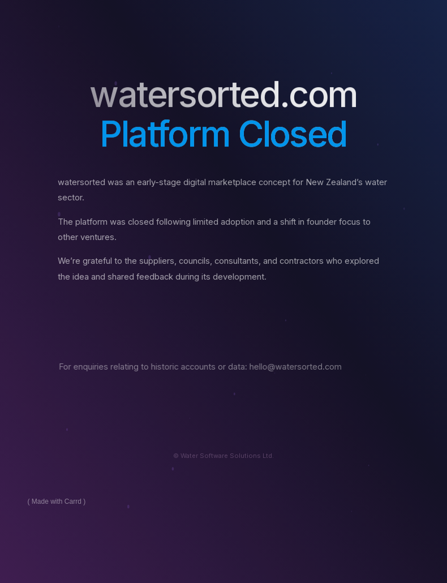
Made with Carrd (56, 501)
